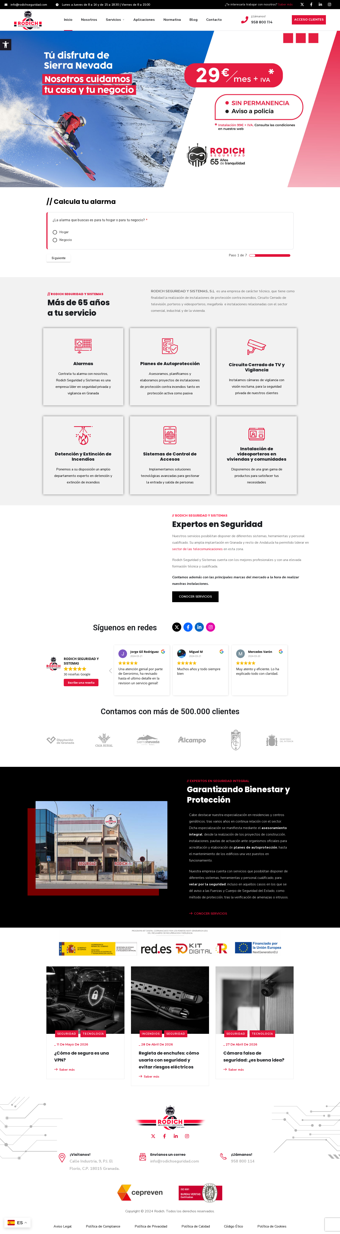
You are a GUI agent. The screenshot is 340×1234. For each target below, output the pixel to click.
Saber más (285, 4)
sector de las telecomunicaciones (197, 549)
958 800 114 (243, 1161)
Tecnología (93, 1033)
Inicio (68, 19)
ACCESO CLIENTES (309, 20)
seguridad (66, 1033)
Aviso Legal (63, 1226)
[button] (5, 44)
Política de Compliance (103, 1226)
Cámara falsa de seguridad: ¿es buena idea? (253, 1056)
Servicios (113, 19)
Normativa (172, 19)
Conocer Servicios (195, 597)
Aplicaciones (144, 19)
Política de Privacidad (151, 1226)
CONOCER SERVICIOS (208, 914)
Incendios (151, 1033)
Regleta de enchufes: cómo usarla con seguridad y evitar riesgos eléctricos (169, 1060)
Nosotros (89, 19)
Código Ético (233, 1226)
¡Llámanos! (258, 16)
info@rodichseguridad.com (174, 1161)
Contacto (214, 19)
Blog (194, 19)
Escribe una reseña (81, 682)
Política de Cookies (271, 1226)
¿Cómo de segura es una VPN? (81, 1056)
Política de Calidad (195, 1226)
